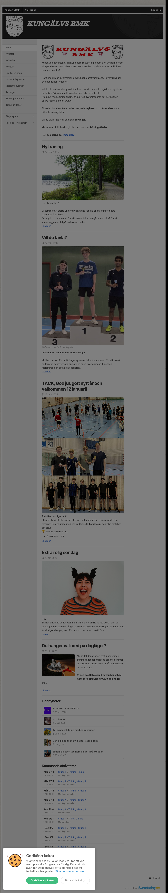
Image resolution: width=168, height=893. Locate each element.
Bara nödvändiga (75, 880)
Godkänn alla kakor (42, 880)
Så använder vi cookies (69, 871)
